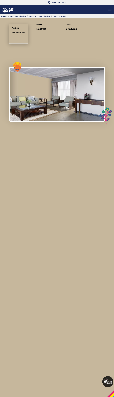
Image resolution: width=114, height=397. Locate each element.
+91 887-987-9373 (57, 2)
